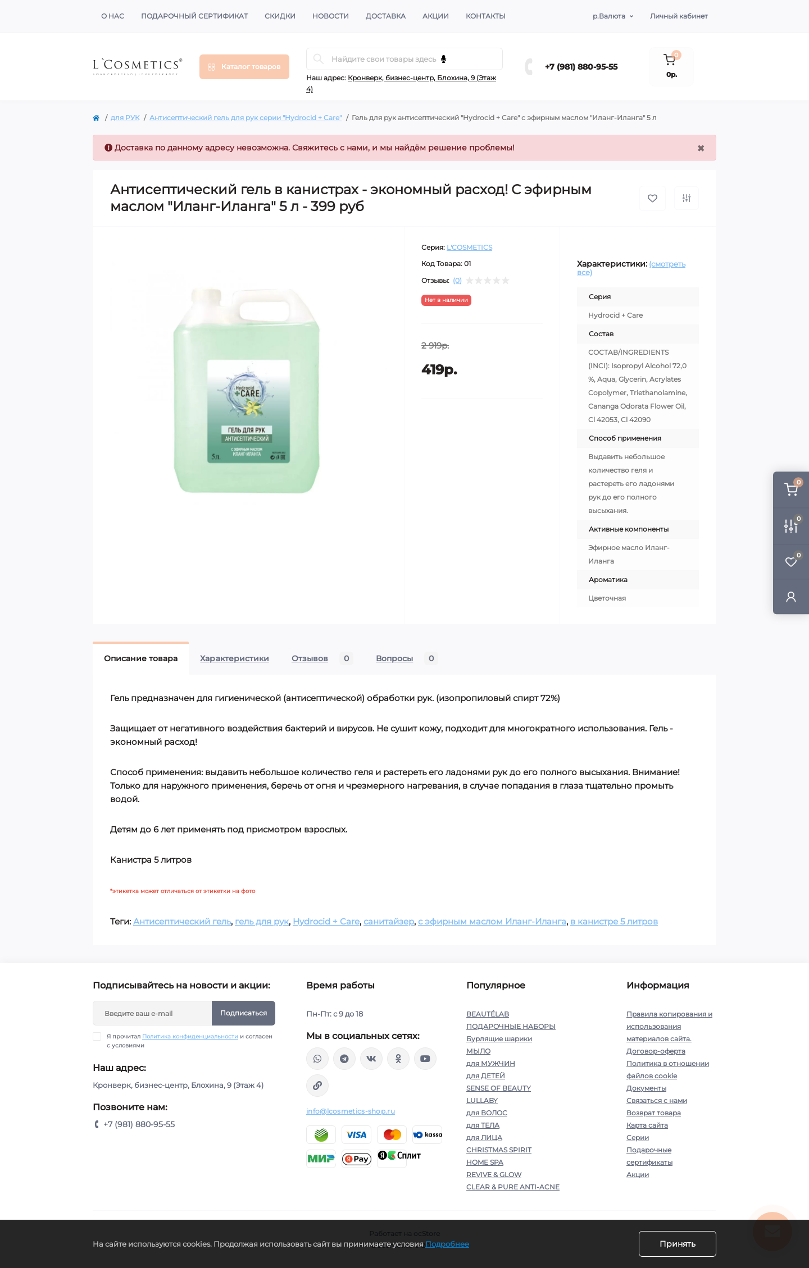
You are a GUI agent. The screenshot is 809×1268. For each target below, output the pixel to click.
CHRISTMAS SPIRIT (498, 1150)
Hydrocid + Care (326, 921)
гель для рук (262, 921)
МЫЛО (478, 1051)
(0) (457, 281)
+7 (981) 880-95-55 (581, 67)
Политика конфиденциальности (190, 1036)
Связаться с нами (656, 1100)
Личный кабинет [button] (679, 16)
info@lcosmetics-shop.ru (350, 1111)
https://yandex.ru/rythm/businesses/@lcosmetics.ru (317, 1085)
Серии (637, 1137)
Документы (646, 1088)
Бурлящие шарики (499, 1038)
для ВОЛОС (486, 1113)
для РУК (125, 117)
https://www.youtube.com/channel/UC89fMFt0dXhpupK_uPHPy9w (425, 1058)
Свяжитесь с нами (330, 148)
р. (609, 16)
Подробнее (447, 1243)
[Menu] (244, 66)
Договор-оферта (655, 1051)
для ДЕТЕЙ (485, 1076)
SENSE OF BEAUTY (498, 1088)
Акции (435, 16)
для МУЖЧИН (490, 1063)
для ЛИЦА (484, 1137)
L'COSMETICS (469, 247)
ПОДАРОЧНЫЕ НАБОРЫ (511, 1026)
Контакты (486, 16)
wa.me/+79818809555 (317, 1058)
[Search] (318, 59)
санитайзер (388, 921)
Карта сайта (647, 1125)
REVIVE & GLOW (493, 1174)
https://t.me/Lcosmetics (344, 1058)
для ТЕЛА (482, 1125)
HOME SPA (484, 1162)
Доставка (386, 16)
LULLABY (482, 1100)
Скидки (280, 16)
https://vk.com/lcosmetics (371, 1058)
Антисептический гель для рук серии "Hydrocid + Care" (245, 117)
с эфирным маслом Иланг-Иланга (492, 921)
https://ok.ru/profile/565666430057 (398, 1058)
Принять (678, 1244)
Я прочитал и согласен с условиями (189, 1040)
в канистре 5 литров (614, 921)
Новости (330, 16)
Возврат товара (653, 1113)
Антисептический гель (182, 921)
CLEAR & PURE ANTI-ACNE (513, 1187)
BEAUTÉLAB (487, 1014)
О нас (112, 16)
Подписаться (243, 1013)
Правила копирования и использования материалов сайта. (669, 1026)
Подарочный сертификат (194, 16)
